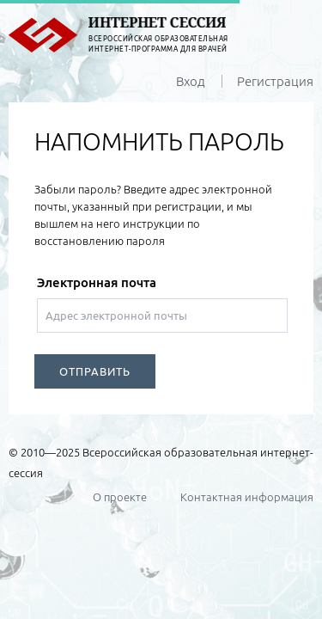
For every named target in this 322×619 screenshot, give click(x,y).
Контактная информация (246, 497)
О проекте (120, 497)
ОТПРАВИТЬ (95, 371)
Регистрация (275, 81)
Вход (190, 81)
